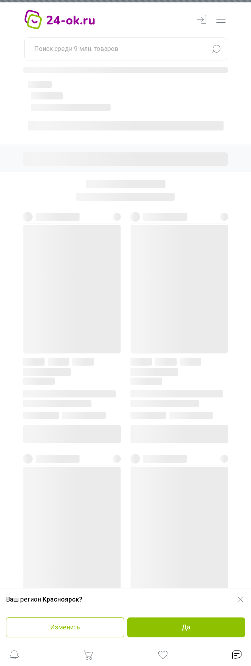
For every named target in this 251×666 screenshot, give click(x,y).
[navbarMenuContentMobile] (220, 19)
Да (186, 627)
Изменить (65, 627)
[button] (14, 656)
